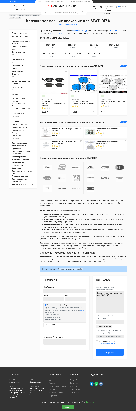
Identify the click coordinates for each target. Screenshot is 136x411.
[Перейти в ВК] (101, 384)
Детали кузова (18, 162)
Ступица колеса (18, 63)
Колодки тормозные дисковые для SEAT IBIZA (110, 302)
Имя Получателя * (50, 287)
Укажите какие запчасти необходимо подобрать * (105, 288)
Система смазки (18, 114)
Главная (13, 15)
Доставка (53, 380)
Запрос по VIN (20, 6)
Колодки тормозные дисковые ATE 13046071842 (83, 103)
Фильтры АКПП (17, 136)
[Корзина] (121, 8)
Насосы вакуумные (19, 52)
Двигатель (16, 95)
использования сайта (107, 344)
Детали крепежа (19, 157)
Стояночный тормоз (19, 46)
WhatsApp (53, 33)
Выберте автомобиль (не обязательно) (105, 317)
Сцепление (16, 149)
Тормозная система (20, 33)
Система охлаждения (21, 143)
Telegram (62, 33)
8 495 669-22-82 (116, 31)
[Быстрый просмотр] (66, 72)
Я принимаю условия (107, 342)
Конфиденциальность (57, 386)
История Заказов (76, 380)
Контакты (13, 1)
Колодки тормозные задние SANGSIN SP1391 (107, 143)
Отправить (109, 352)
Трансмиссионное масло (21, 90)
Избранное (74, 383)
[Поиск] (83, 12)
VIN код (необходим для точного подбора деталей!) (108, 332)
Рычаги (14, 68)
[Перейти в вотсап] (96, 384)
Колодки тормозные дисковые (28, 15)
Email (67, 296)
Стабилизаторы (17, 71)
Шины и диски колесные (22, 185)
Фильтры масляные (19, 124)
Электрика (16, 168)
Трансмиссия (17, 165)
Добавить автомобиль (104, 326)
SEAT (12, 18)
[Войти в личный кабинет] (106, 8)
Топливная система (20, 176)
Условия (52, 383)
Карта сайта (53, 396)
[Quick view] (81, 128)
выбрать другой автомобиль (68, 24)
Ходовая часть (18, 59)
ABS (13, 49)
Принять (68, 407)
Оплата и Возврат (56, 393)
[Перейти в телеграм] (92, 384)
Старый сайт (19, 9)
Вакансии (73, 386)
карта (82, 310)
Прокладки (16, 106)
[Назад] (122, 66)
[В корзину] (64, 112)
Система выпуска (19, 179)
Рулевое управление (20, 159)
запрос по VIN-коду (79, 31)
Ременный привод (19, 98)
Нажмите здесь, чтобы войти (71, 269)
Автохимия (16, 182)
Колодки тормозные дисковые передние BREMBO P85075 (53, 104)
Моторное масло (18, 87)
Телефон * (47, 296)
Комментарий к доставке (53, 337)
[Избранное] (95, 8)
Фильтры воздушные (20, 127)
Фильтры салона (18, 130)
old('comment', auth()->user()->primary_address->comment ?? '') (64, 342)
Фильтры (15, 121)
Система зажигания (20, 146)
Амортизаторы (17, 66)
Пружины (15, 74)
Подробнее (90, 402)
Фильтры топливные (19, 133)
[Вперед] (125, 66)
